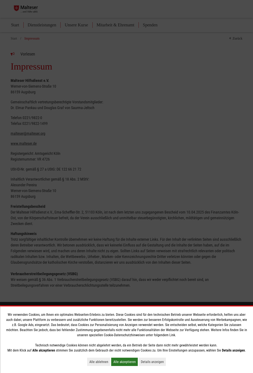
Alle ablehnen (99, 362)
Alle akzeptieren (125, 362)
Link (172, 335)
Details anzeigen (153, 362)
